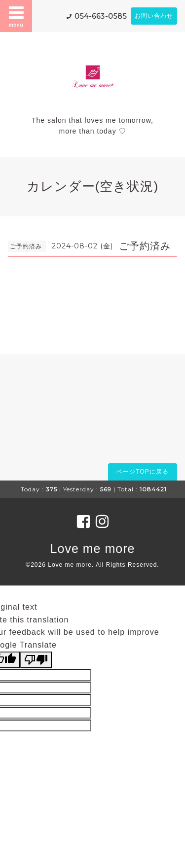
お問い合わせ (154, 15)
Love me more (92, 548)
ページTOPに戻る (142, 471)
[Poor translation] (36, 660)
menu (16, 16)
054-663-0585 (100, 16)
